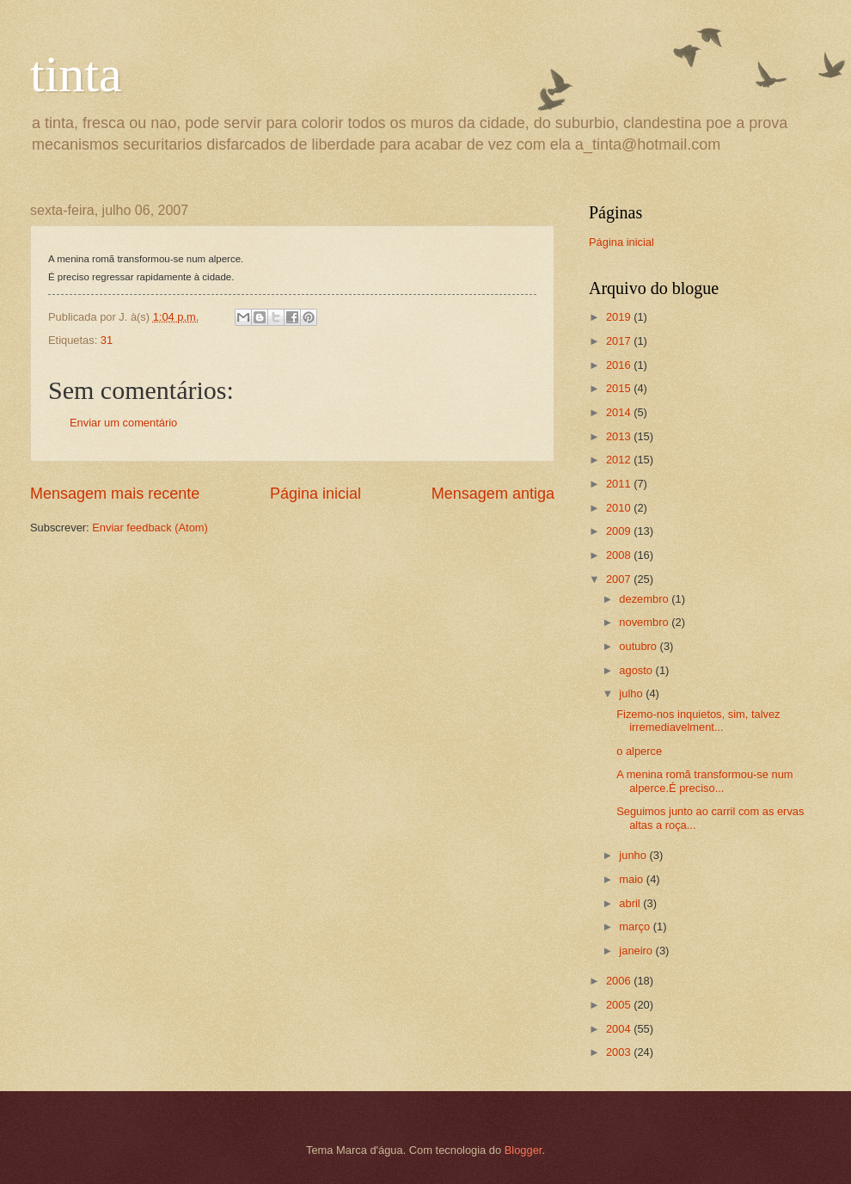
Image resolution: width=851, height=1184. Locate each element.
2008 (620, 555)
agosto (637, 670)
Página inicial (315, 493)
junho (634, 855)
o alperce (639, 751)
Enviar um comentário (123, 422)
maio (632, 879)
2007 (620, 579)
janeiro (637, 950)
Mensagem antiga (493, 493)
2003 (620, 1052)
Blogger (523, 1150)
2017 (620, 340)
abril (631, 903)
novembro (645, 622)
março (635, 926)
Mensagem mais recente (114, 493)
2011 (620, 483)
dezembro (645, 598)
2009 (620, 531)
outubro (639, 646)
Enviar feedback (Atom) (150, 527)
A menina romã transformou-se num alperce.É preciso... (704, 781)
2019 (620, 316)
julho (632, 693)
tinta (76, 74)
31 (107, 340)
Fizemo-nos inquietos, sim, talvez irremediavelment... (698, 720)
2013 (620, 436)
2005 (620, 1004)
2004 (620, 1028)
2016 (620, 365)
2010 (620, 507)
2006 (620, 980)
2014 (620, 412)
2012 (620, 459)
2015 (620, 388)
